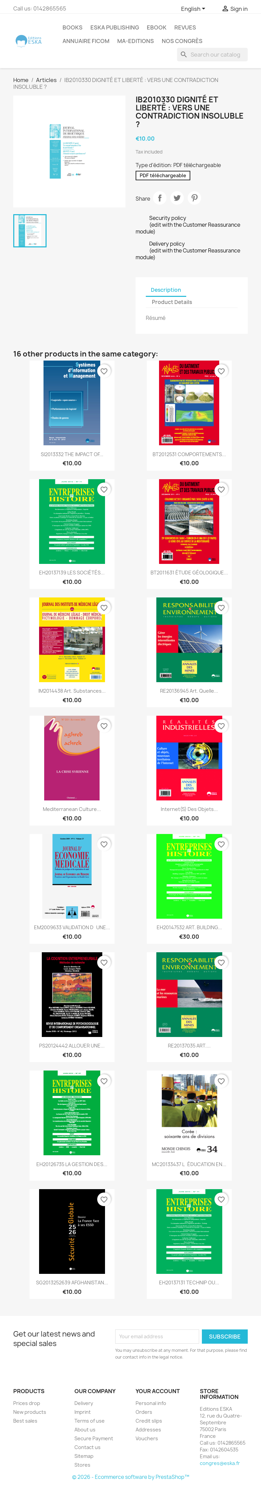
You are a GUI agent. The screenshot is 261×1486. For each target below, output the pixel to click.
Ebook (157, 27)
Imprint (82, 1412)
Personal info (151, 1403)
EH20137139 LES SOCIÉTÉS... (72, 572)
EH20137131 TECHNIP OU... (189, 1282)
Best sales (25, 1421)
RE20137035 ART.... (189, 1045)
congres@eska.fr (220, 1463)
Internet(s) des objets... (189, 809)
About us (84, 1429)
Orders (144, 1412)
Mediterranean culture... (72, 809)
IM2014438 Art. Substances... (72, 691)
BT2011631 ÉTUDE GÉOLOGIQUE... (189, 572)
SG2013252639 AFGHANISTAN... (72, 1282)
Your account (158, 1391)
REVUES (185, 27)
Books (73, 27)
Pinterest (194, 198)
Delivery (83, 1403)
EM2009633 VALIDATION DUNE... (72, 927)
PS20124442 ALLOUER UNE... (72, 1045)
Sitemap (83, 1456)
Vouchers (147, 1438)
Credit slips (149, 1421)
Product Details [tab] (172, 302)
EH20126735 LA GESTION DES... (71, 1164)
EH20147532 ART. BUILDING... (189, 927)
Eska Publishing (114, 27)
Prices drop (26, 1403)
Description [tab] (166, 289)
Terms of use (89, 1421)
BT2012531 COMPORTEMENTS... (189, 454)
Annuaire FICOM (86, 41)
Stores (82, 1465)
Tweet (177, 198)
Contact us (87, 1447)
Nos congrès (182, 41)
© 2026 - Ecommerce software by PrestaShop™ (130, 1477)
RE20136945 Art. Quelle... (189, 691)
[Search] (212, 54)
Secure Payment (93, 1438)
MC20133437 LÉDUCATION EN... (189, 1164)
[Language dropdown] (194, 9)
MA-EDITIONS (135, 41)
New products (29, 1412)
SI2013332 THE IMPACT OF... (72, 454)
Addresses (148, 1429)
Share (160, 198)
